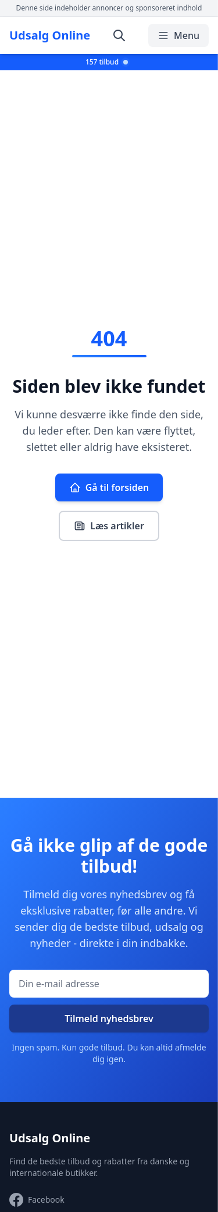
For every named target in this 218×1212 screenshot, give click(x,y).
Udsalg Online (49, 35)
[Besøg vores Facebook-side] (37, 1200)
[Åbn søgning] (119, 35)
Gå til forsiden (109, 487)
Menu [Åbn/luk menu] (178, 35)
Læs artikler (109, 525)
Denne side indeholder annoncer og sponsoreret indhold (109, 8)
